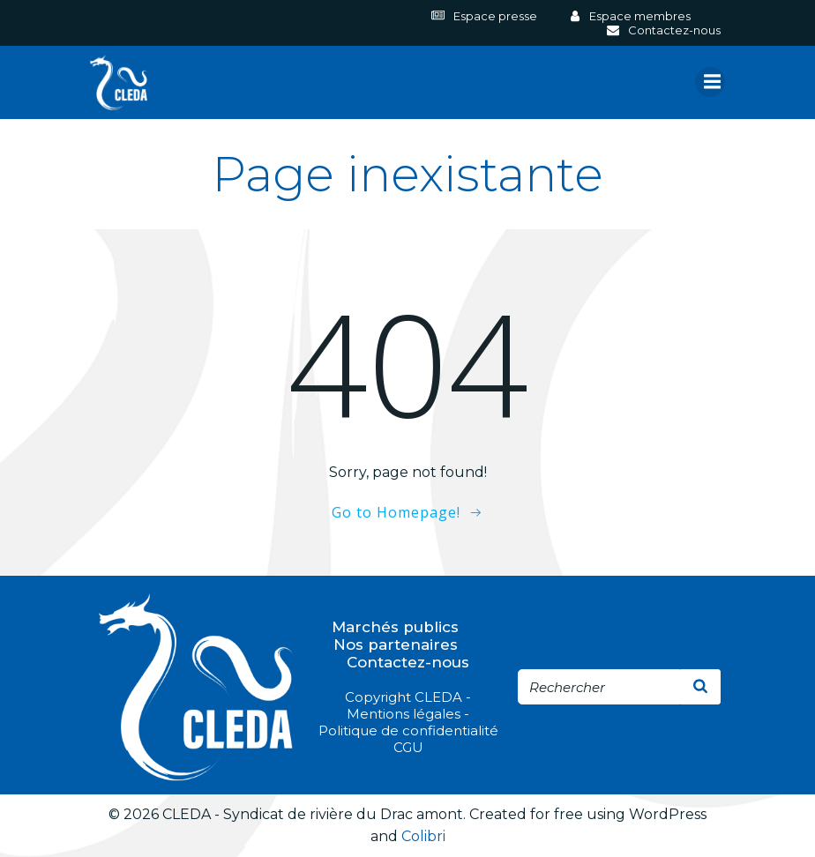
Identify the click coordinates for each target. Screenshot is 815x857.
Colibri (423, 836)
